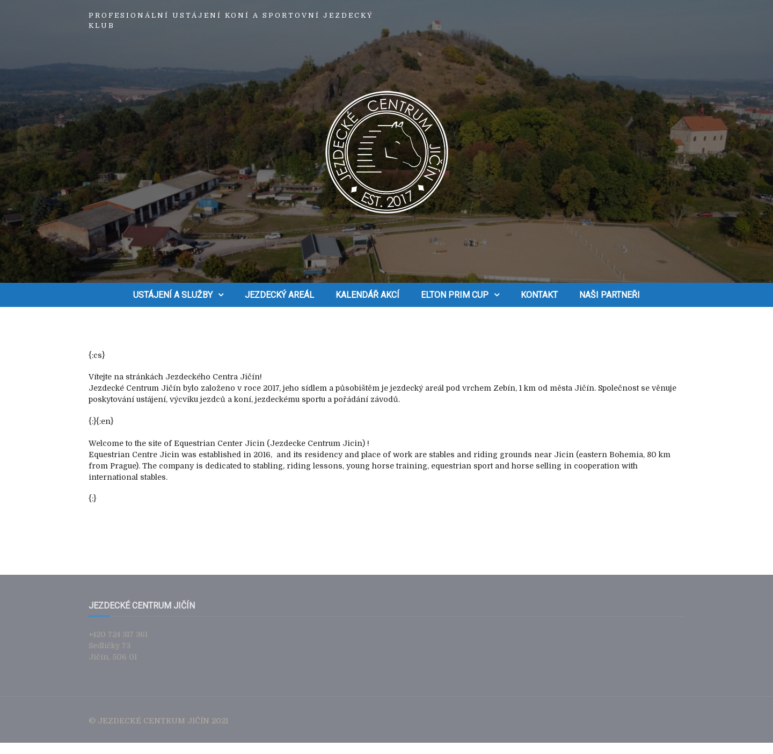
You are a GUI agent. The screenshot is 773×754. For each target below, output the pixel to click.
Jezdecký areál (279, 295)
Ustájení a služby (173, 295)
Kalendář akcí (367, 295)
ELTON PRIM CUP (454, 295)
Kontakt (539, 295)
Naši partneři (609, 295)
